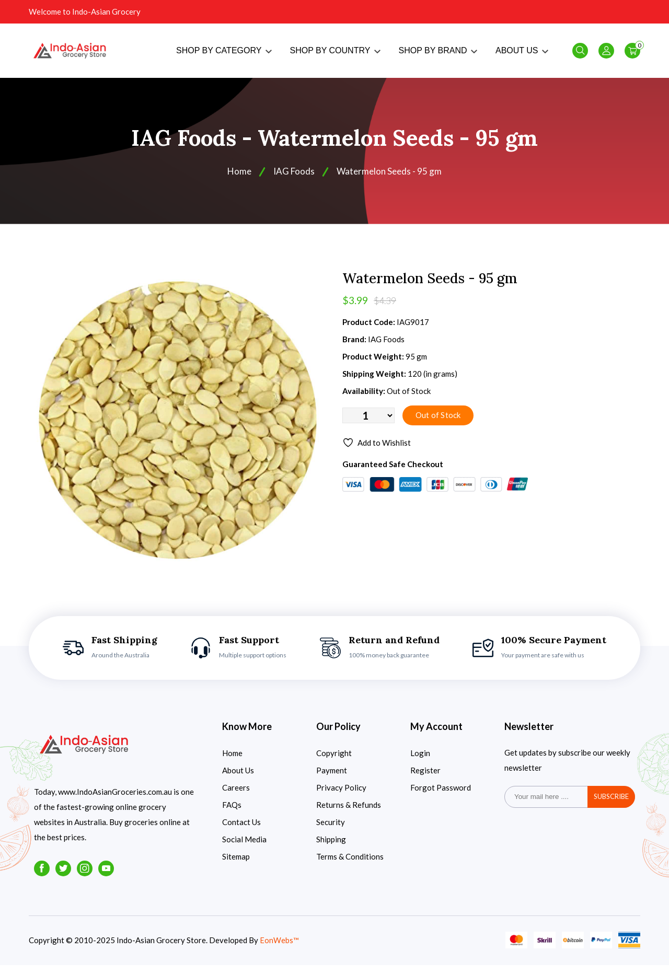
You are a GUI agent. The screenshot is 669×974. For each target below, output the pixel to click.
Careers (236, 796)
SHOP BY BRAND (438, 55)
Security (330, 831)
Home (237, 180)
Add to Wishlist (377, 453)
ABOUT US (521, 55)
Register (425, 779)
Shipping (331, 848)
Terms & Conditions (350, 865)
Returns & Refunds (348, 813)
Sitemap (236, 865)
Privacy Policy (341, 796)
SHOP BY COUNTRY (335, 55)
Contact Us (241, 831)
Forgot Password (440, 796)
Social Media (244, 848)
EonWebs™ (279, 949)
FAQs (231, 813)
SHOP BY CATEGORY (223, 55)
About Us (238, 779)
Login (420, 762)
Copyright (334, 762)
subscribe (611, 806)
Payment (331, 779)
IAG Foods (293, 180)
